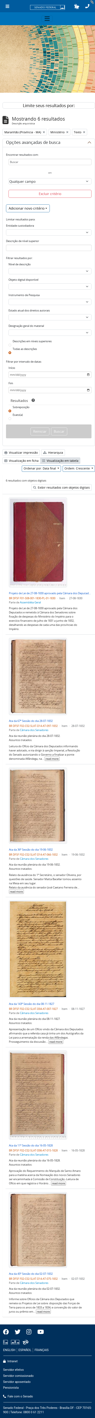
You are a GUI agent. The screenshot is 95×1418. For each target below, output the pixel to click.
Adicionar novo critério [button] (27, 208)
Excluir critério (50, 193)
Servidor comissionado (18, 1376)
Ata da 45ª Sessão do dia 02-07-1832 (31, 1274)
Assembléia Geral (30, 602)
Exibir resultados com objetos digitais (61, 487)
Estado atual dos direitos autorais (29, 310)
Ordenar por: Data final (40, 468)
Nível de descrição (20, 264)
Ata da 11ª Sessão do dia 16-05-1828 (31, 1145)
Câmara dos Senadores (34, 730)
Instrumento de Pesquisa (24, 295)
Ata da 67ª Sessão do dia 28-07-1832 (31, 721)
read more (52, 759)
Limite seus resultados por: (49, 105)
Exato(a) (18, 415)
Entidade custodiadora (20, 225)
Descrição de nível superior (22, 241)
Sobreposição (21, 407)
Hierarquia (53, 453)
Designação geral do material (26, 326)
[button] (76, 6)
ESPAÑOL (24, 1350)
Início (12, 368)
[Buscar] (50, 162)
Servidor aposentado (16, 1382)
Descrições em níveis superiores (32, 341)
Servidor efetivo (13, 1370)
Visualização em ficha (21, 461)
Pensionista (11, 1388)
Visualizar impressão (21, 453)
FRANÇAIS (42, 1350)
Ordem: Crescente (78, 468)
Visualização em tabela (60, 461)
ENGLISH (9, 1350)
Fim (11, 383)
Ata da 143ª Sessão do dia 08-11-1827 (31, 1004)
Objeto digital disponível (23, 280)
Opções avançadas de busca (33, 143)
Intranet (10, 1361)
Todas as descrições (25, 349)
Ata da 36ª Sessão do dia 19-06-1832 (31, 849)
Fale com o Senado (18, 1396)
